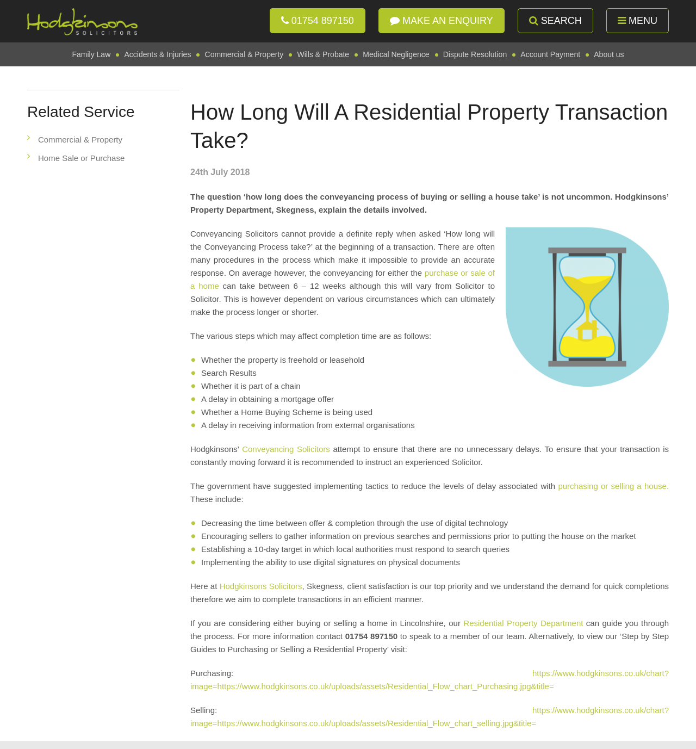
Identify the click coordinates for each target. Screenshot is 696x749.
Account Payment (550, 54)
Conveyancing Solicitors (286, 449)
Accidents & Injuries (157, 54)
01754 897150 (317, 20)
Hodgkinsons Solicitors (261, 586)
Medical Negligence (396, 54)
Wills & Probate (323, 54)
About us (609, 54)
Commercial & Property (244, 54)
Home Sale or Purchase (81, 158)
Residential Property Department (524, 623)
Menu (637, 20)
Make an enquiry (441, 20)
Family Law (91, 54)
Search (555, 20)
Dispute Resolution (475, 54)
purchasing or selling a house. (613, 486)
